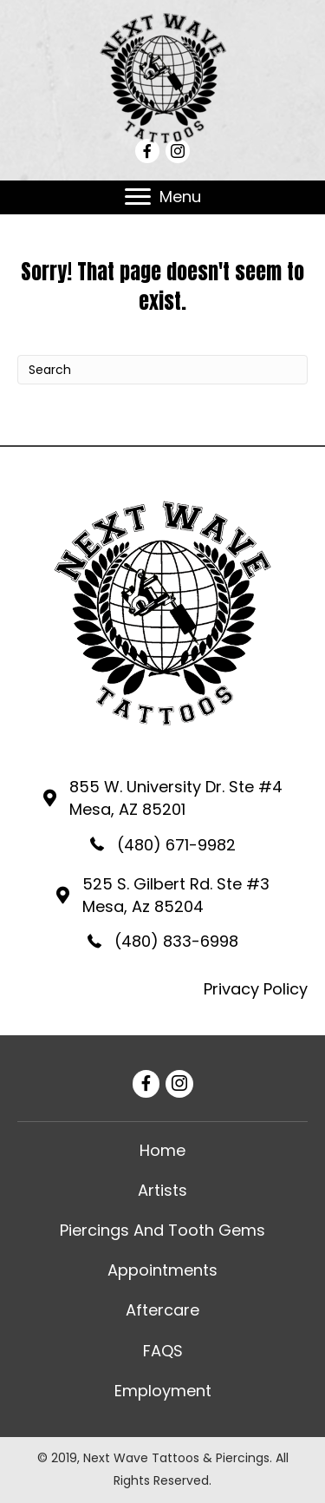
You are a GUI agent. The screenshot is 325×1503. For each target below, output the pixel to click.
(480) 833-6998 (176, 941)
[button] (138, 197)
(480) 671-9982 (176, 845)
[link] (162, 1151)
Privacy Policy (256, 989)
